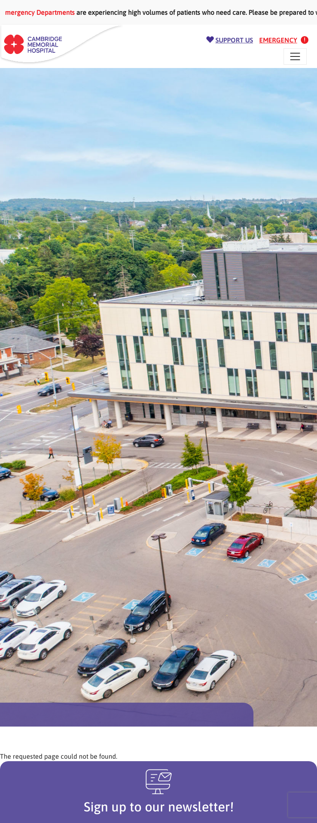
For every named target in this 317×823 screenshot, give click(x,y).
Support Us (234, 40)
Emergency (278, 40)
